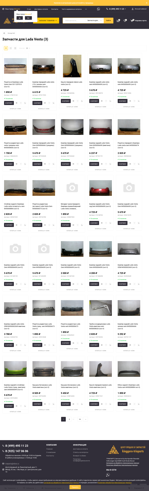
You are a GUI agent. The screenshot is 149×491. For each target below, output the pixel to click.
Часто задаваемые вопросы (72, 9)
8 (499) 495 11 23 (116, 9)
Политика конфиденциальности (81, 459)
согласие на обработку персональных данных (61, 482)
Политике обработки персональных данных (122, 465)
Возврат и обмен (79, 456)
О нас (29, 9)
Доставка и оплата (41, 9)
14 (80, 419)
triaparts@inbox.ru (12, 463)
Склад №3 (11, 33)
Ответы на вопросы (80, 452)
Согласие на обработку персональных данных (122, 463)
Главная (49, 449)
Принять (75, 487)
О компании (51, 452)
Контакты (54, 9)
